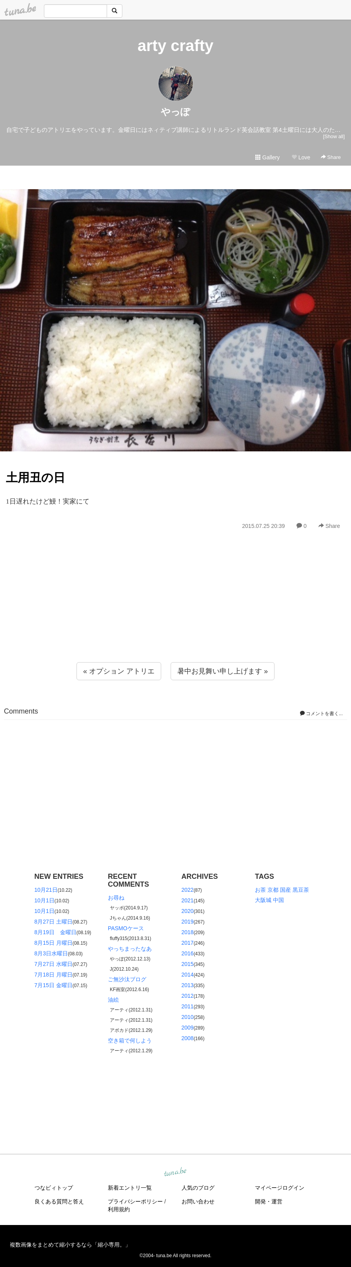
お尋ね (116, 898)
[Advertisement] (175, 613)
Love (300, 157)
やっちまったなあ (130, 949)
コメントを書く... (321, 713)
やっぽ (175, 111)
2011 (188, 1006)
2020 (188, 911)
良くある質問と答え (59, 1201)
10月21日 (46, 890)
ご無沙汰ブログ (127, 979)
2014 (188, 974)
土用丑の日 (35, 477)
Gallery (267, 157)
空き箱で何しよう (130, 1040)
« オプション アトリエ (119, 671)
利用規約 (119, 1209)
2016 (188, 953)
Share (331, 157)
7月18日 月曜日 (54, 974)
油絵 (113, 1000)
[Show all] (334, 136)
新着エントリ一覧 (130, 1188)
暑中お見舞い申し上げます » (222, 671)
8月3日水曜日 (51, 953)
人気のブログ (198, 1188)
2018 (188, 932)
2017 (188, 943)
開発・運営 (268, 1201)
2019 (188, 921)
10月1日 (45, 900)
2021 (188, 900)
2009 (188, 1027)
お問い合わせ (198, 1201)
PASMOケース (126, 928)
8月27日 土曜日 (54, 921)
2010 (188, 1017)
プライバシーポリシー (135, 1201)
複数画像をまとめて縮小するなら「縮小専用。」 (70, 1244)
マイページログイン (279, 1188)
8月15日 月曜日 (54, 943)
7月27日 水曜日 (54, 964)
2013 (188, 985)
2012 (188, 996)
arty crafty (175, 45)
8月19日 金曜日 (55, 932)
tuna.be (175, 1172)
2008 (188, 1038)
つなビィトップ (54, 1188)
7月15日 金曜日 (54, 985)
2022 (188, 890)
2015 (188, 964)
